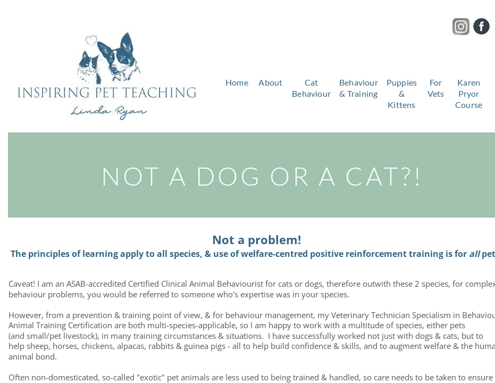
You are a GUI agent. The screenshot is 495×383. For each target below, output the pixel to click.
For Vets (435, 87)
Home (236, 82)
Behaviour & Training (358, 87)
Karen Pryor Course (468, 93)
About (270, 82)
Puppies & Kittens (402, 93)
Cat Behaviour (311, 87)
